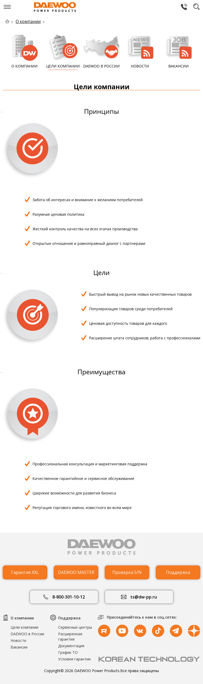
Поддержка (178, 572)
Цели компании (24, 627)
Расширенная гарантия (70, 636)
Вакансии (19, 647)
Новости (18, 640)
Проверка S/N (127, 572)
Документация (71, 645)
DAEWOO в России (27, 633)
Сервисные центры (75, 627)
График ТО (68, 652)
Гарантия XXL (25, 572)
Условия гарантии (74, 659)
